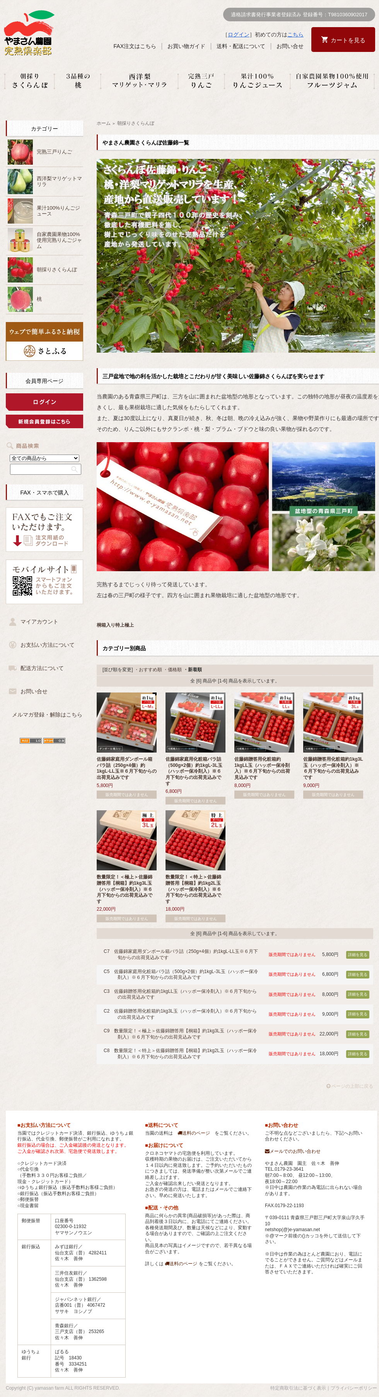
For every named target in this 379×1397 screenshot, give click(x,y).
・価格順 (172, 669)
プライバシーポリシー (354, 1388)
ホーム (104, 123)
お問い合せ (290, 46)
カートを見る (348, 40)
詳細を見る (357, 955)
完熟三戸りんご (54, 152)
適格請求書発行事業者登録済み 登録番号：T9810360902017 (299, 14)
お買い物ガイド (186, 46)
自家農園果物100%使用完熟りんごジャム (59, 240)
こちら (295, 34)
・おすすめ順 (148, 669)
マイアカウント (39, 621)
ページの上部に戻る (349, 1086)
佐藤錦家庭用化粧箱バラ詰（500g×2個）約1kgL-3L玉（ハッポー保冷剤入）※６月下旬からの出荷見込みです (194, 771)
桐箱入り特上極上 (115, 625)
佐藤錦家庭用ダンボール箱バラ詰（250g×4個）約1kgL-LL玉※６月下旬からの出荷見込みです (127, 768)
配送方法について (42, 668)
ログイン (238, 34)
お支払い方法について (47, 645)
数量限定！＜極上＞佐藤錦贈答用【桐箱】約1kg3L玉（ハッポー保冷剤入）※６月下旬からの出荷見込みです (124, 889)
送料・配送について (241, 46)
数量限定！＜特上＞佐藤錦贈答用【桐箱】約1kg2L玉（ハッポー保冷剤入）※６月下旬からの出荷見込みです (193, 889)
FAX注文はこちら (135, 46)
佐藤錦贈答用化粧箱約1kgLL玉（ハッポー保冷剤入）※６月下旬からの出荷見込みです (262, 768)
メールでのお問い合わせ (293, 1151)
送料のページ (194, 1133)
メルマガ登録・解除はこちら (47, 714)
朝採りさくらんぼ (57, 269)
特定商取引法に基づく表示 (298, 1388)
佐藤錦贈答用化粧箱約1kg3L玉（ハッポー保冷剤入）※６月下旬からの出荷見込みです (333, 768)
